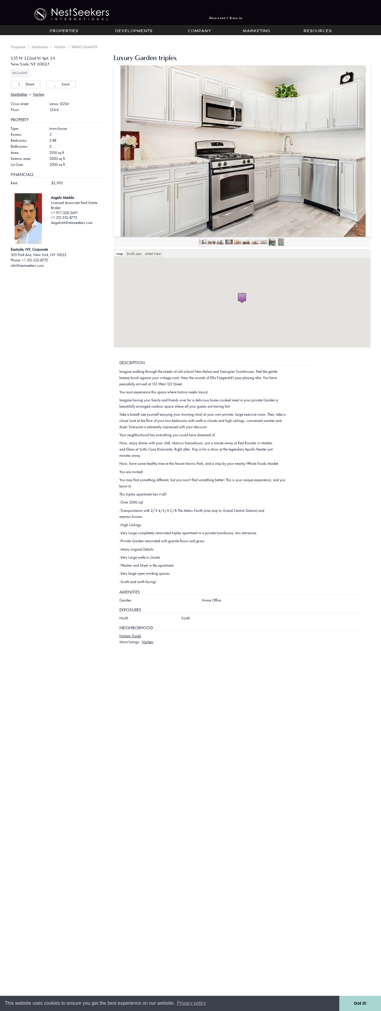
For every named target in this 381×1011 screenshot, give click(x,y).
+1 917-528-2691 (64, 212)
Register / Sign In (226, 18)
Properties (64, 31)
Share (25, 84)
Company (199, 31)
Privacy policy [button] (191, 1003)
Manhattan (40, 46)
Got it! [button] (360, 1003)
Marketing (256, 31)
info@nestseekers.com (27, 265)
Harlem (59, 46)
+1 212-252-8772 (64, 217)
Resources (318, 31)
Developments (133, 31)
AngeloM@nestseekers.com (72, 222)
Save (61, 84)
